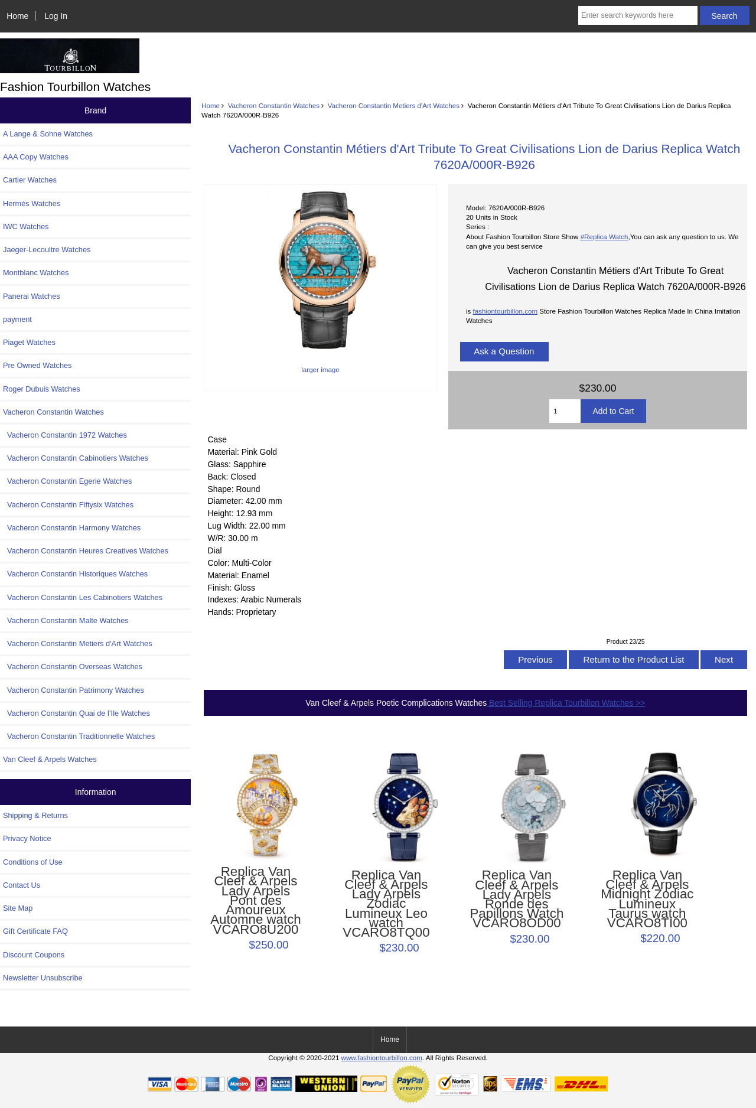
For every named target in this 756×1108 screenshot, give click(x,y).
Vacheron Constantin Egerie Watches (67, 481)
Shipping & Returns (35, 815)
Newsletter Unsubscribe (43, 977)
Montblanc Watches (36, 272)
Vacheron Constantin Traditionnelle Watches (79, 736)
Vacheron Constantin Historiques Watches (75, 573)
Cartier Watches (30, 179)
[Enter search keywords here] (638, 15)
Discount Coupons (33, 954)
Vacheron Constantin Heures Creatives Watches (85, 550)
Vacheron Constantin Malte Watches (66, 620)
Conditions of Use (33, 862)
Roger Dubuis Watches (41, 388)
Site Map (17, 908)
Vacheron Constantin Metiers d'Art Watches (394, 105)
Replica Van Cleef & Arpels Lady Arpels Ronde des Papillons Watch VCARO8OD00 (516, 899)
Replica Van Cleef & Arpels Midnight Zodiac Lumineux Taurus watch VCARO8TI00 (647, 899)
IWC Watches (25, 226)
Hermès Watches (31, 203)
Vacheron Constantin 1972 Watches (65, 435)
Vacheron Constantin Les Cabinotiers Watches (82, 597)
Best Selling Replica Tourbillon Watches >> (566, 703)
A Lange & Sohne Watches (48, 133)
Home (17, 16)
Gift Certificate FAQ (35, 931)
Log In (55, 16)
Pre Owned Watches (37, 365)
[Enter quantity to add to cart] (565, 411)
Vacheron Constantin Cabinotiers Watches (75, 458)
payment (17, 319)
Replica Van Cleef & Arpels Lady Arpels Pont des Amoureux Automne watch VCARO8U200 (255, 900)
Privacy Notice (27, 838)
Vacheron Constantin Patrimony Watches (73, 690)
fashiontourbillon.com (504, 311)
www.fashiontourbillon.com (381, 1057)
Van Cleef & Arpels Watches (50, 759)
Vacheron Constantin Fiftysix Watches (68, 504)
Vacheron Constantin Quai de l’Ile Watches (76, 713)
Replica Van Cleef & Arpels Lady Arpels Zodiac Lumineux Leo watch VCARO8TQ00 (386, 904)
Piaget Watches (29, 342)
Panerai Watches (31, 296)
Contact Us (21, 885)
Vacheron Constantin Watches (274, 105)
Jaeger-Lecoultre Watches (46, 249)
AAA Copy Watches (36, 156)
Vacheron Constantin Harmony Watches (72, 527)
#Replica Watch (604, 236)
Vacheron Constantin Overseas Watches (72, 666)
